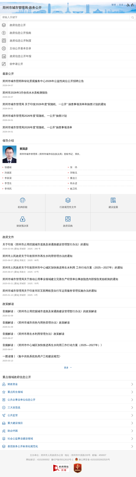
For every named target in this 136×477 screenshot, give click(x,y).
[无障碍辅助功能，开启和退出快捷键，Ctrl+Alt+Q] (130, 5)
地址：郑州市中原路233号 (77, 455)
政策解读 (8, 304)
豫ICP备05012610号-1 (62, 459)
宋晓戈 (73, 172)
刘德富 (8, 172)
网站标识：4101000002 (37, 459)
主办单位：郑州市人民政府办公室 (46, 455)
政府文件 (8, 237)
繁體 (113, 4)
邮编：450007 (99, 455)
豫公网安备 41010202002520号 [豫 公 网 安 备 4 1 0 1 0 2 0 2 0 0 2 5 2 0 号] (92, 459)
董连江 (73, 178)
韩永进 (73, 183)
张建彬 (8, 167)
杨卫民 (73, 188)
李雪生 (8, 183)
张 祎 (73, 167)
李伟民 (8, 188)
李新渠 (8, 178)
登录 (121, 4)
